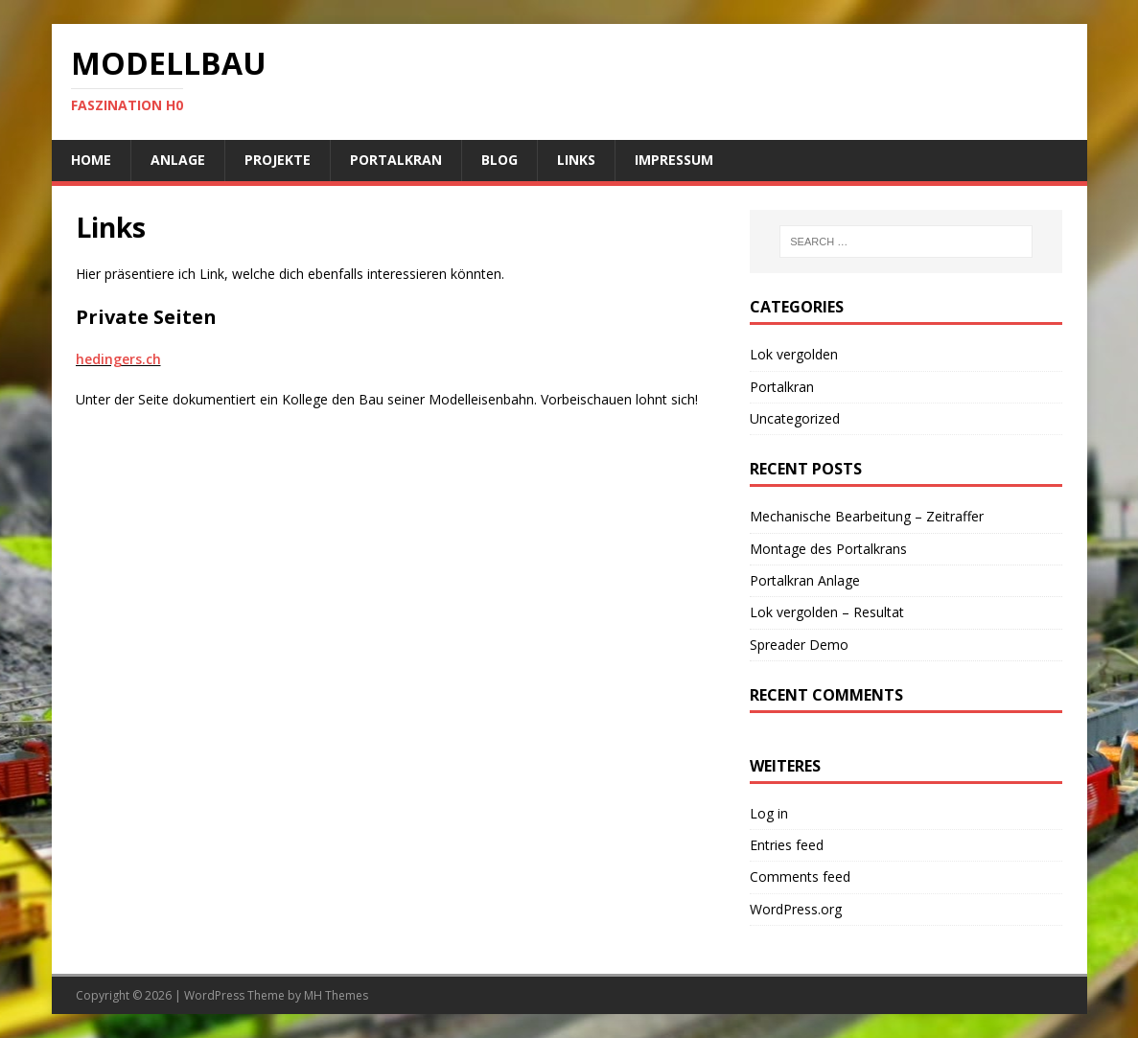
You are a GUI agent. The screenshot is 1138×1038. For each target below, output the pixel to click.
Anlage (178, 159)
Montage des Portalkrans (828, 549)
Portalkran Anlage (805, 580)
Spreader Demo (799, 644)
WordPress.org (796, 909)
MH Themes (336, 995)
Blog (499, 159)
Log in (769, 813)
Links (576, 159)
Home (91, 159)
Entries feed (787, 845)
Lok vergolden (794, 354)
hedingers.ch (118, 359)
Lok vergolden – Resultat (827, 612)
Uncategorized (795, 418)
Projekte (277, 159)
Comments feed (800, 876)
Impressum (674, 159)
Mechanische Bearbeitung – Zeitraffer (867, 516)
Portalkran (396, 159)
